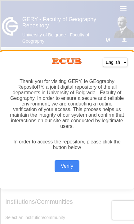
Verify (67, 166)
